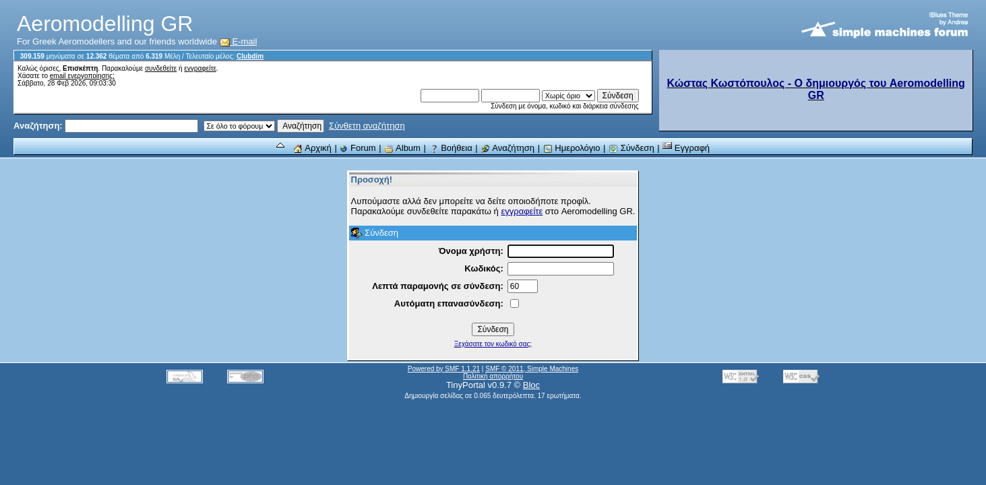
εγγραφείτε (200, 68)
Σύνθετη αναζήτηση (367, 126)
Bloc (531, 385)
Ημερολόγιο (571, 148)
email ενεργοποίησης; (82, 75)
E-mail (238, 41)
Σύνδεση (631, 148)
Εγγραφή (686, 148)
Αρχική (312, 148)
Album (402, 148)
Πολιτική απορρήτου (493, 376)
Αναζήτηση (507, 148)
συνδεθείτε (161, 68)
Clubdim (250, 56)
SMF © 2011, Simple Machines (531, 369)
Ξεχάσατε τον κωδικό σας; (493, 344)
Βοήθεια (450, 148)
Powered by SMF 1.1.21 (444, 369)
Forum (357, 148)
